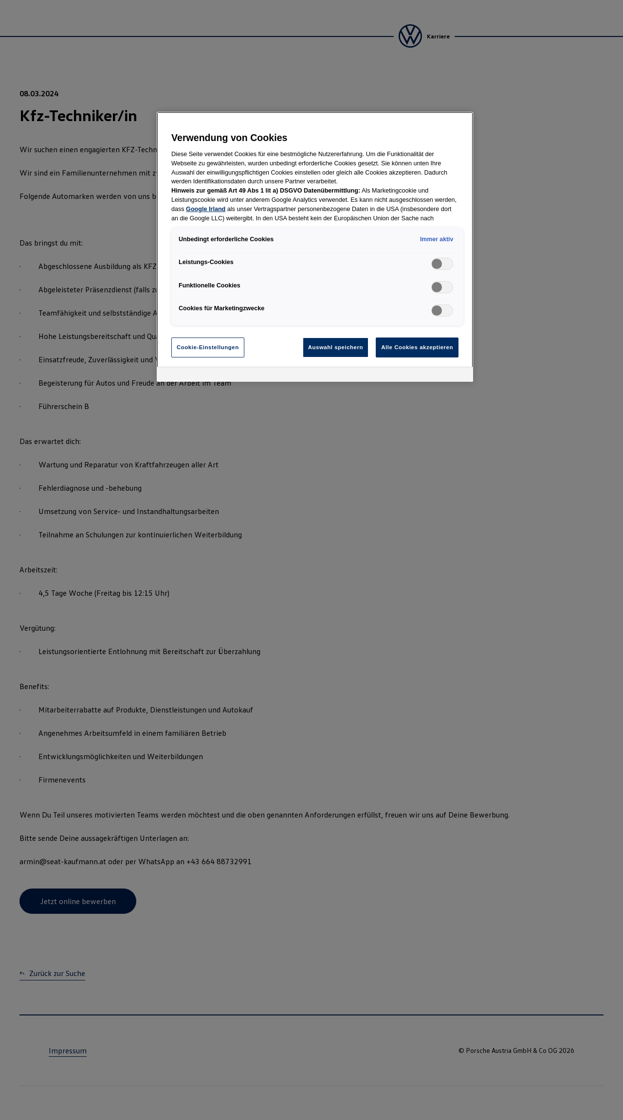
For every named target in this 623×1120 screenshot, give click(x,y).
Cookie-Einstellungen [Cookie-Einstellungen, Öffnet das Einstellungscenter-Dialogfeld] (208, 347)
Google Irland (205, 209)
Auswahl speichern (335, 347)
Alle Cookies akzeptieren (417, 347)
